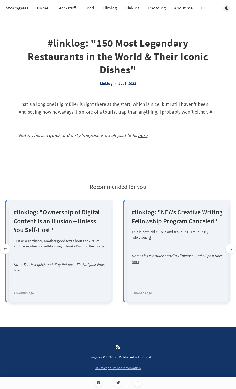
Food (89, 8)
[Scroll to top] (137, 383)
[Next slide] (231, 249)
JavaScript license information (118, 368)
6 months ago (142, 293)
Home (42, 8)
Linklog (133, 8)
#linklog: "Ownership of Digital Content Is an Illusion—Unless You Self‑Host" (57, 221)
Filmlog (110, 8)
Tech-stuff (66, 8)
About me (183, 8)
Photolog (157, 8)
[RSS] (118, 347)
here (142, 135)
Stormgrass (17, 8)
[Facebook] (98, 383)
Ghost (147, 357)
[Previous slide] (5, 249)
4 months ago (24, 293)
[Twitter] (118, 383)
